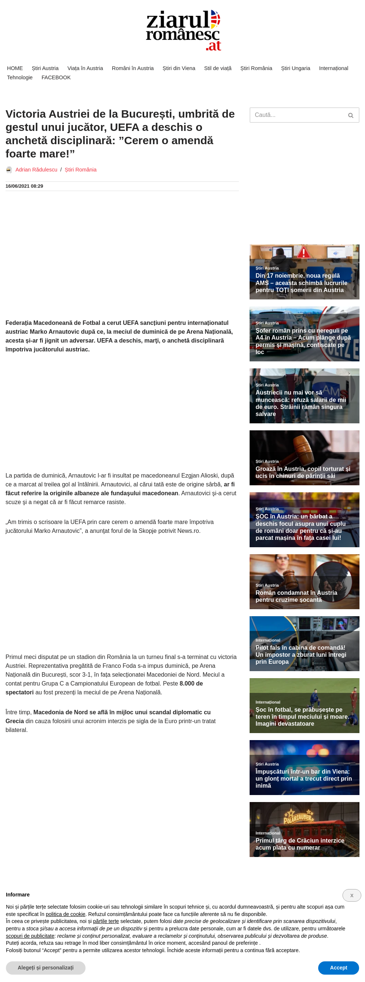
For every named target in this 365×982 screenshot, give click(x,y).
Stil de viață (218, 68)
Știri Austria (45, 68)
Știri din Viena (179, 68)
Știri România (256, 68)
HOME (15, 68)
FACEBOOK (56, 77)
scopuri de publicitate (30, 936)
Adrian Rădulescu (36, 170)
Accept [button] (338, 968)
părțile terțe (106, 921)
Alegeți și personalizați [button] (46, 968)
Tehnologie (20, 77)
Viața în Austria (85, 68)
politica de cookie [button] (65, 914)
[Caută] (296, 115)
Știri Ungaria (295, 68)
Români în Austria (133, 68)
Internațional (333, 68)
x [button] (352, 895)
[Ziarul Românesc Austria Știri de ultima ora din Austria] (182, 30)
